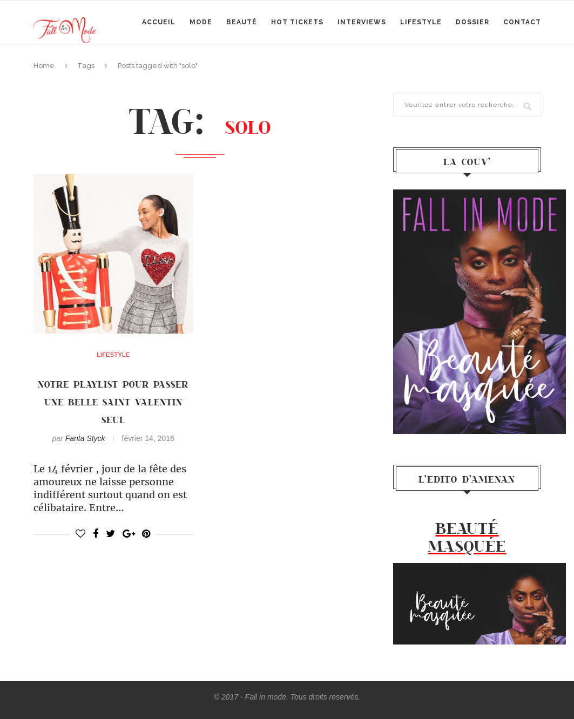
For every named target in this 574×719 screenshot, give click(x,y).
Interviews (361, 22)
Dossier (472, 22)
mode (201, 22)
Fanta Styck (85, 438)
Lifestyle (421, 22)
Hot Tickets (297, 22)
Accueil (158, 22)
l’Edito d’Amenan (466, 478)
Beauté (241, 22)
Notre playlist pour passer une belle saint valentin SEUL (113, 401)
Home (44, 66)
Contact (522, 22)
